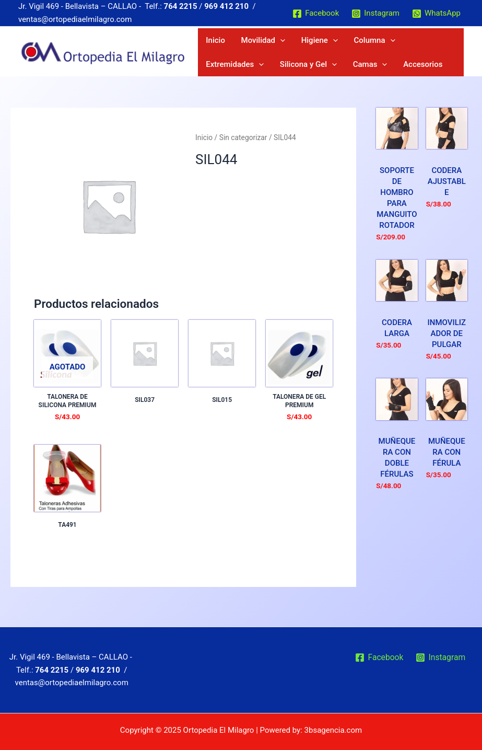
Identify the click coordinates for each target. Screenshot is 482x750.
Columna (340, 42)
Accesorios (324, 70)
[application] (266, 42)
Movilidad (249, 42)
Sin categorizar (243, 146)
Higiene (295, 42)
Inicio (210, 42)
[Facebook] (315, 13)
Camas (281, 71)
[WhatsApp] (436, 13)
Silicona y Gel (229, 71)
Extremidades (396, 42)
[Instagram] (375, 13)
